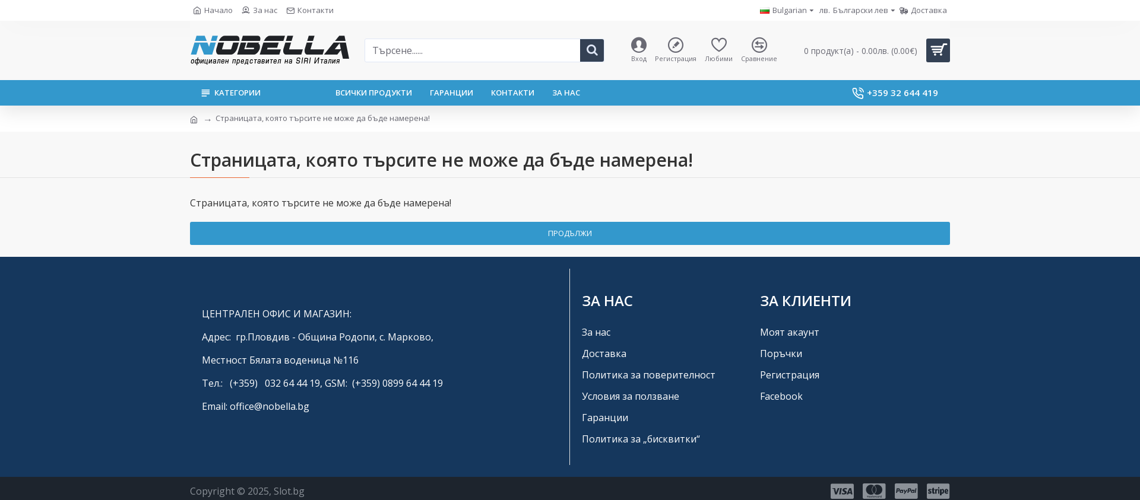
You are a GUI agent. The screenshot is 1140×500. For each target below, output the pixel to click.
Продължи (570, 233)
